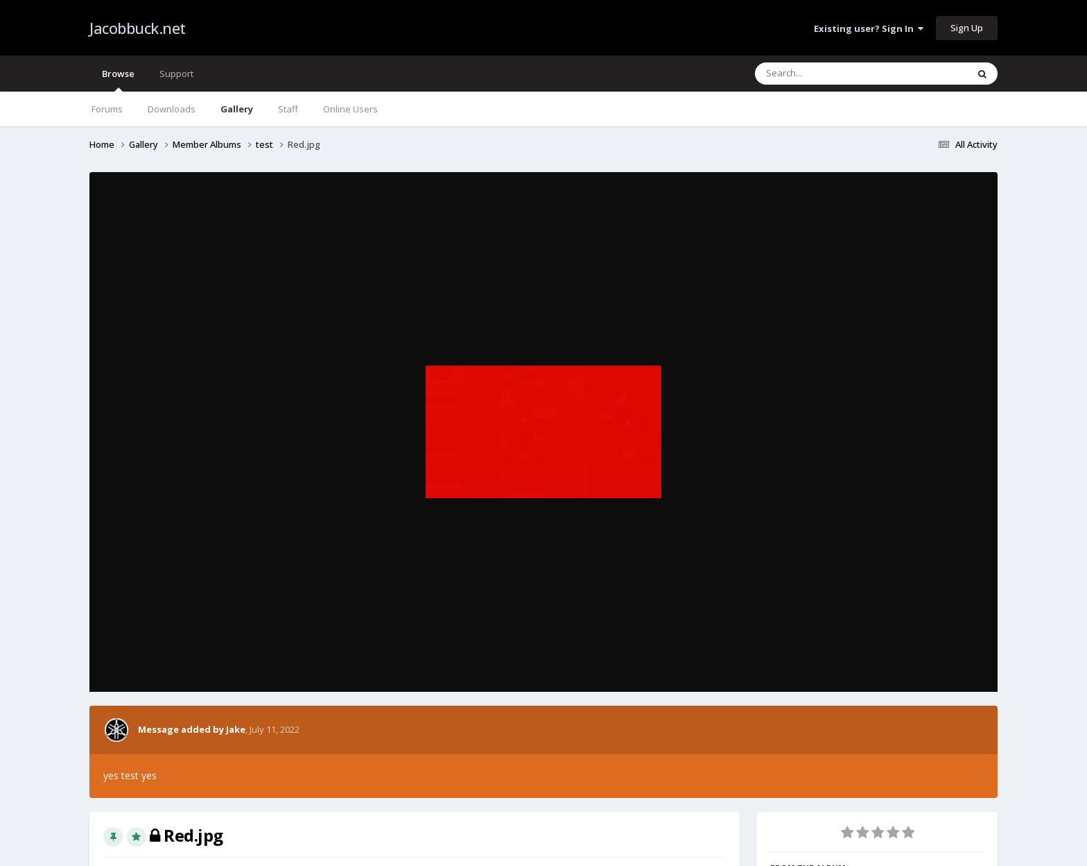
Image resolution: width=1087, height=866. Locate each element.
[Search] (825, 73)
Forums (107, 109)
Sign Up (966, 28)
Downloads (171, 109)
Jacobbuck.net (137, 27)
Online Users (350, 109)
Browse (118, 79)
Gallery (236, 109)
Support (176, 73)
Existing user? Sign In (868, 28)
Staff (288, 109)
